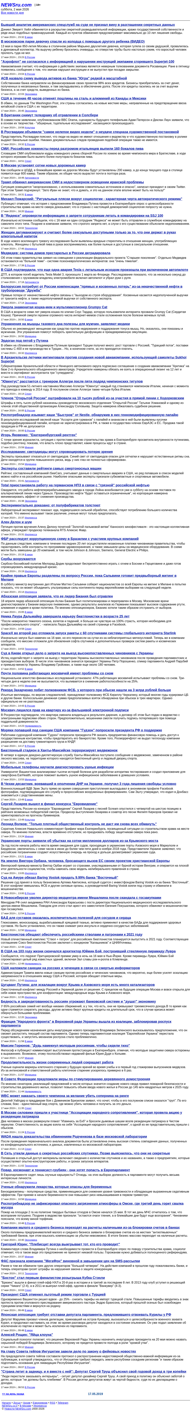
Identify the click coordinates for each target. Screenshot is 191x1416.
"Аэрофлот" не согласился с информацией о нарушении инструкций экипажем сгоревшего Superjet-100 (87, 61)
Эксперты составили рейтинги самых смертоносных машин (51, 468)
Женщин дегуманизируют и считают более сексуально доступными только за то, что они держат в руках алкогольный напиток (88, 234)
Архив (26, 1402)
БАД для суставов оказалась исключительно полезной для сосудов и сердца (66, 918)
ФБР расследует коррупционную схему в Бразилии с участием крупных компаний (70, 539)
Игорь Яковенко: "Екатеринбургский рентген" (39, 435)
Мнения (29, 211)
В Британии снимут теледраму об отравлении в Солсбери (49, 115)
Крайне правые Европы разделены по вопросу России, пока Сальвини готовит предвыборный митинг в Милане (88, 577)
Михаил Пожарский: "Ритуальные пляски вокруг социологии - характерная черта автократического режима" (91, 199)
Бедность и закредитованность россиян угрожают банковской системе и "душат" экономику (78, 1001)
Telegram (63, 1402)
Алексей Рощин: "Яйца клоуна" (27, 1335)
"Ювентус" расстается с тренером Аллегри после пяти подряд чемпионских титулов (72, 381)
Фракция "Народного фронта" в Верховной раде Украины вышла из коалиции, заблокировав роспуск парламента (86, 1023)
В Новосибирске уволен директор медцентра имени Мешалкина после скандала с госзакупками (81, 898)
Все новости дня (12, 12)
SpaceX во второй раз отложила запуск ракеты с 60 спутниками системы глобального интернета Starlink (88, 633)
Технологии (31, 228)
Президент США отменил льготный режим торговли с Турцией (53, 1294)
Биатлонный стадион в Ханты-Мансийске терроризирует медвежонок (59, 750)
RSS (52, 1402)
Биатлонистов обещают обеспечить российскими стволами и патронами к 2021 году (72, 934)
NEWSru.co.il (9, 1405)
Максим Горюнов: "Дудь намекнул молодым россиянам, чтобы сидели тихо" (65, 1045)
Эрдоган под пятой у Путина (24, 341)
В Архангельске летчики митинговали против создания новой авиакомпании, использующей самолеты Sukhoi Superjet (94, 359)
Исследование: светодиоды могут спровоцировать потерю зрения (57, 452)
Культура (30, 127)
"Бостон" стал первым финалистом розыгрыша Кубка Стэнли (53, 1278)
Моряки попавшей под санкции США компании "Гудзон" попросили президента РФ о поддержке (81, 730)
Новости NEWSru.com (17, 1408)
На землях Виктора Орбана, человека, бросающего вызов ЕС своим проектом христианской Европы (85, 861)
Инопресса (31, 248)
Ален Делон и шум (16, 522)
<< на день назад (13, 1393)
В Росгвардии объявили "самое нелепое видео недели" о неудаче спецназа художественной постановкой (90, 132)
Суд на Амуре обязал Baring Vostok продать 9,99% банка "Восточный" (59, 877)
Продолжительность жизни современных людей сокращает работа (57, 1062)
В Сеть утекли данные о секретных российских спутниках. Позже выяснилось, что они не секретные (85, 1153)
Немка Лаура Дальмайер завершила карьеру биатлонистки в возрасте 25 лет (65, 616)
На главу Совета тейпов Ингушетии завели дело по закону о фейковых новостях (68, 1351)
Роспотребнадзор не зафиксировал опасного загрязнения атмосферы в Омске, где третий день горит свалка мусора (92, 1205)
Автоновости (32, 177)
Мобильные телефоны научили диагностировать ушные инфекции (57, 767)
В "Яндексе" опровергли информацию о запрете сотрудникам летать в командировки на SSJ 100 (82, 215)
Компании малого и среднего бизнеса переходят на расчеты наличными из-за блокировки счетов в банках (90, 1227)
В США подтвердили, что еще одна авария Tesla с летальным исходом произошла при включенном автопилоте (94, 270)
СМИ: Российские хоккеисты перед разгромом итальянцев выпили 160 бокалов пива (72, 149)
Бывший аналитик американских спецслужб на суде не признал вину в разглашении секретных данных (88, 25)
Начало (6, 1402)
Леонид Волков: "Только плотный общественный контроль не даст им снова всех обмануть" (79, 824)
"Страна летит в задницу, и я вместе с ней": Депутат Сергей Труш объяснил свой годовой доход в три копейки (93, 1371)
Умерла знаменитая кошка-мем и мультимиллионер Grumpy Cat (54, 307)
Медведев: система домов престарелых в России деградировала (55, 253)
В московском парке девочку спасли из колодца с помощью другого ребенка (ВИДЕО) (73, 41)
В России (30, 57)
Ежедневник (40, 1402)
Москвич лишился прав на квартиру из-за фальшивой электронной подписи (65, 710)
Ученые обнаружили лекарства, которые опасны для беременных (56, 1187)
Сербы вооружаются (18, 559)
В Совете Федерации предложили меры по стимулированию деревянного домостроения (75, 1079)
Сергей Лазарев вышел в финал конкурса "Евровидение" (49, 804)
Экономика (31, 94)
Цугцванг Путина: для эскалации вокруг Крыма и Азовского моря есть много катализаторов (78, 985)
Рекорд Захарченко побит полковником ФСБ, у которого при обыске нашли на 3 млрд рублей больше (86, 690)
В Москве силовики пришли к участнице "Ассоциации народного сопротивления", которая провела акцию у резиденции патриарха (91, 1114)
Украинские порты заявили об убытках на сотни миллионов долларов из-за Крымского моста (79, 841)
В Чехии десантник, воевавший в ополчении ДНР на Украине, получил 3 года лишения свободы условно (88, 784)
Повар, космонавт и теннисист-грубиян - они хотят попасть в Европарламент (65, 1170)
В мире (29, 37)
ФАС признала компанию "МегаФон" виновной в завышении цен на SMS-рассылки (70, 1261)
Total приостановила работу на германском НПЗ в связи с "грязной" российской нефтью (75, 485)
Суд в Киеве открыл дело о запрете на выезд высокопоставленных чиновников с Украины (77, 653)
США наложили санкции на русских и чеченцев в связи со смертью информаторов (70, 968)
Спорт (28, 161)
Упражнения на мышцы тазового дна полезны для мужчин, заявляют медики (65, 324)
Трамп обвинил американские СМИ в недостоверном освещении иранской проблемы (72, 182)
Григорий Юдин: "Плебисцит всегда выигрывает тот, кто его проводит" (60, 1244)
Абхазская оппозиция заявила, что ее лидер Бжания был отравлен (57, 596)
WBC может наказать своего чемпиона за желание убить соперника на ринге (65, 1096)
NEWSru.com (16, 5)
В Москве (25, 1405)
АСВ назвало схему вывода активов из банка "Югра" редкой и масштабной (64, 78)
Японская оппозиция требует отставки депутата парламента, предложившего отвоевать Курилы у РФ (86, 1314)
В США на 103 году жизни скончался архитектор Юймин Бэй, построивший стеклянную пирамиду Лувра (88, 951)
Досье (17, 1402)
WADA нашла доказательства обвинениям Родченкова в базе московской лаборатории (74, 1136)
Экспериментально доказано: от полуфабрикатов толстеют (50, 505)
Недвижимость (33, 725)
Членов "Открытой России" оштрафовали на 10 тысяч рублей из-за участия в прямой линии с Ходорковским (92, 398)
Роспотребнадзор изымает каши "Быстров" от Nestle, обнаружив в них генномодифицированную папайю (89, 415)
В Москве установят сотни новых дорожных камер (43, 165)
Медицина (30, 336)
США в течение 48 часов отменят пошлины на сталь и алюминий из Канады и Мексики (73, 98)
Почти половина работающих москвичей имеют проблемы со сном (57, 673)
